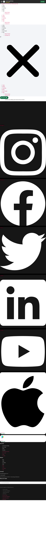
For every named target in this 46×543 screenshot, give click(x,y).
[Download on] (23, 475)
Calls (3, 50)
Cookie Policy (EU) (6, 537)
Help (3, 56)
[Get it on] (3, 483)
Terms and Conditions (6, 536)
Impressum (4, 539)
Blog (3, 54)
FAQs (3, 506)
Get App (42, 1)
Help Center (7, 57)
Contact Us (7, 58)
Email (1, 526)
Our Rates (4, 508)
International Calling (5, 491)
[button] (23, 105)
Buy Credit (4, 76)
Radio (3, 51)
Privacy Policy (4, 540)
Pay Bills (4, 53)
